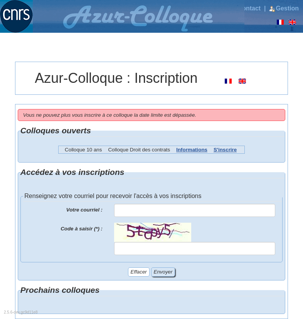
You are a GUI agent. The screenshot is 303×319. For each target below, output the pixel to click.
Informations (191, 150)
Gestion (284, 8)
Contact (247, 8)
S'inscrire (225, 150)
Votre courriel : (84, 210)
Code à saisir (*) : (82, 229)
